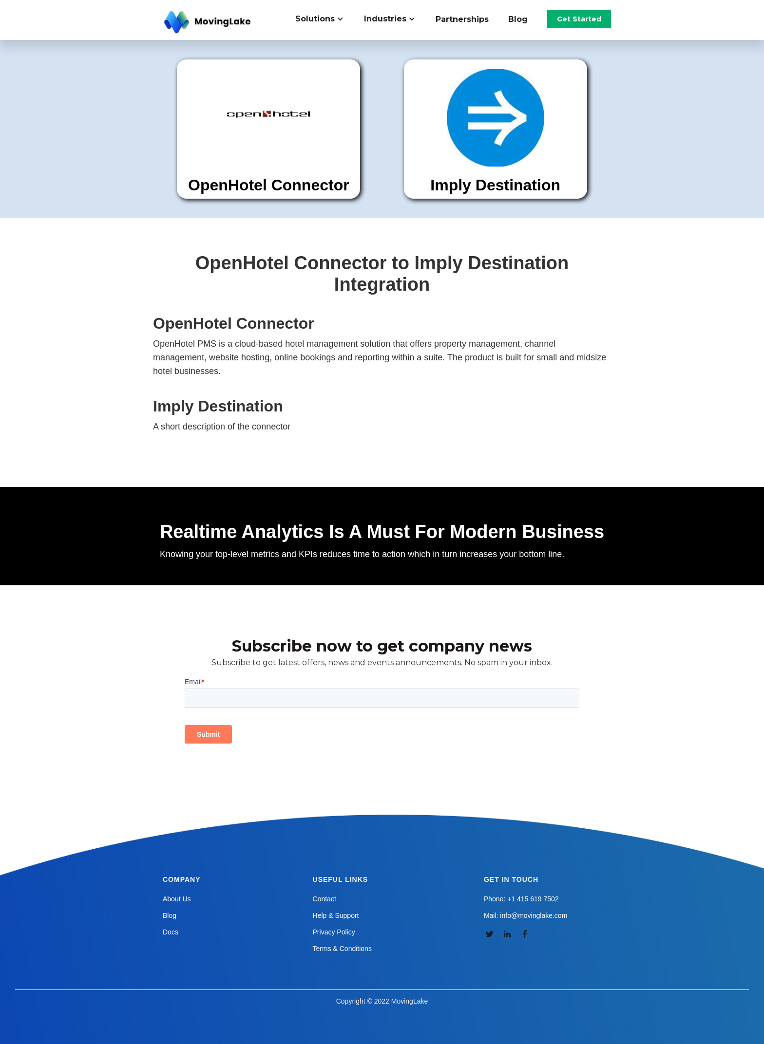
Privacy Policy (334, 932)
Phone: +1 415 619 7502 (521, 899)
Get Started (579, 19)
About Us (177, 899)
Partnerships (462, 19)
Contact (324, 899)
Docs (170, 932)
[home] (208, 22)
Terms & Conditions (342, 948)
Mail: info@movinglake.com (525, 915)
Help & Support (336, 915)
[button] (324, 19)
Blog (518, 19)
